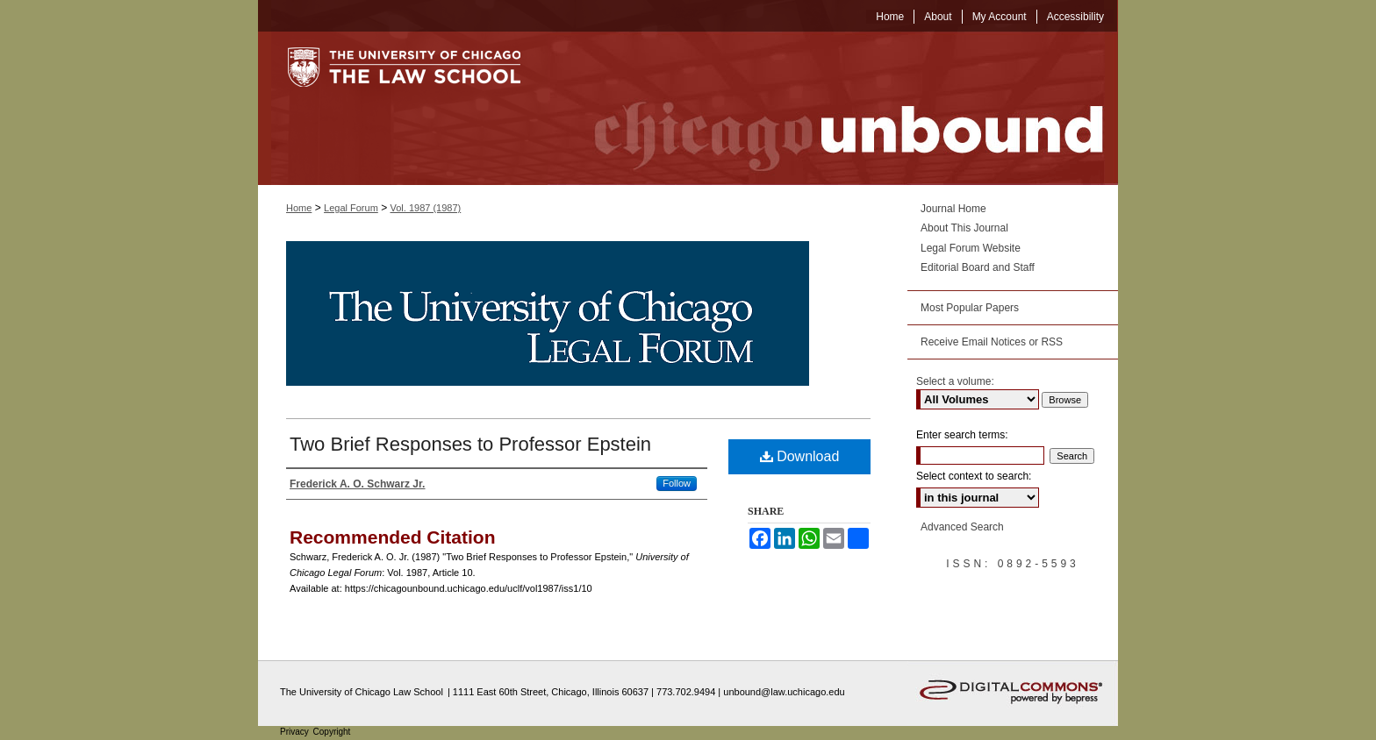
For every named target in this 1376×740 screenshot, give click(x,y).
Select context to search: (973, 476)
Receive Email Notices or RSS (992, 342)
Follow (677, 483)
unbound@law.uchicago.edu (783, 692)
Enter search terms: (962, 435)
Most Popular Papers (970, 308)
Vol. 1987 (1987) (426, 208)
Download (800, 456)
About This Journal (964, 228)
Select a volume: (955, 381)
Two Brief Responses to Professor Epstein (470, 444)
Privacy (296, 731)
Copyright (332, 731)
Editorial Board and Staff (978, 267)
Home (299, 208)
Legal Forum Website (971, 248)
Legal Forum (351, 208)
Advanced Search (962, 527)
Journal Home (953, 209)
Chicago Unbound (833, 108)
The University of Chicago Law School (361, 692)
